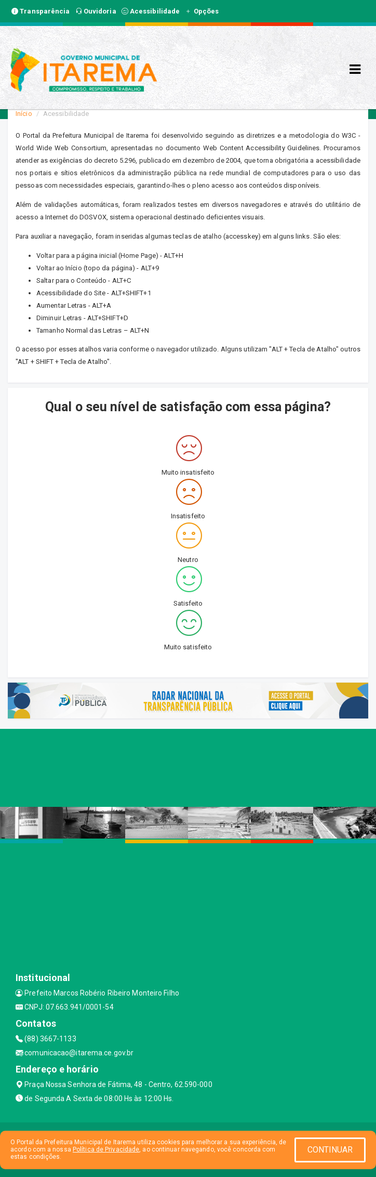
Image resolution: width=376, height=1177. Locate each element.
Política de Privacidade (106, 1149)
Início (24, 113)
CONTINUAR (330, 1150)
